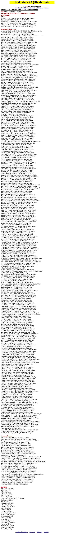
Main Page (39, 8)
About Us (46, 8)
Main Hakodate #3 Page (22, 8)
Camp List (32, 8)
